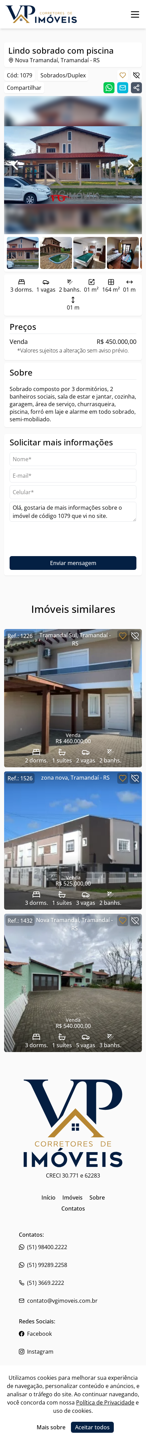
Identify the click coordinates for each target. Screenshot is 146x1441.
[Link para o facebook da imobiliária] (73, 1333)
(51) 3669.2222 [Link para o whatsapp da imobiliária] (41, 1283)
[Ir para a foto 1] (56, 253)
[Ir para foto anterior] (15, 165)
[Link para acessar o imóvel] (73, 698)
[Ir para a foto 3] (123, 253)
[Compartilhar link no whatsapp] (109, 87)
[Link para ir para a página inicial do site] (41, 14)
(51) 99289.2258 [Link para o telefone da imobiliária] (43, 1265)
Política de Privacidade (105, 1402)
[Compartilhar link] (136, 87)
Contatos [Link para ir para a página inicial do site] (73, 1208)
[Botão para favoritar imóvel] (122, 75)
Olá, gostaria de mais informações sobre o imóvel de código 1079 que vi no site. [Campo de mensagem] (73, 512)
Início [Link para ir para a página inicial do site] (48, 1197)
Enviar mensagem (73, 563)
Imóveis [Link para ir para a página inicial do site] (72, 1197)
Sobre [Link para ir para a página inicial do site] (97, 1197)
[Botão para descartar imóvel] (136, 75)
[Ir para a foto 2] (89, 253)
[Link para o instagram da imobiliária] (73, 1351)
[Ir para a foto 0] (23, 253)
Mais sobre (51, 1427)
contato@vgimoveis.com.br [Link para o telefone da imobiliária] (58, 1300)
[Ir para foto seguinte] (131, 165)
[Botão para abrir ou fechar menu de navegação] (135, 14)
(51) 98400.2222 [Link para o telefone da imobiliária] (43, 1247)
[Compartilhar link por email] (122, 87)
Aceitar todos (92, 1427)
